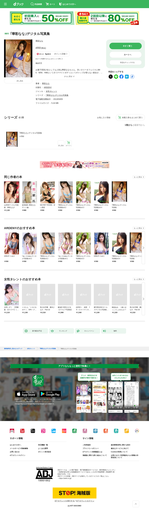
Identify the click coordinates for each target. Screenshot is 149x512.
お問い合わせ (15, 452)
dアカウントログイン (17, 455)
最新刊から (139, 125)
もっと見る (138, 177)
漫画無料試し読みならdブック (13, 348)
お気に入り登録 (103, 117)
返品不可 (39, 63)
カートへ (127, 55)
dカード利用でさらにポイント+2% (48, 59)
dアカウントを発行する (65, 501)
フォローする (45, 40)
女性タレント (51, 91)
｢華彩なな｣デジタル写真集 (30, 133)
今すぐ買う (127, 46)
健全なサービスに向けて (120, 448)
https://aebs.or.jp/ (65, 478)
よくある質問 (43, 448)
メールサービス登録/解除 (19, 448)
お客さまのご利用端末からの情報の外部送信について (124, 456)
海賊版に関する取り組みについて (95, 455)
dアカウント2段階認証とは (92, 452)
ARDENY (48, 87)
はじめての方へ (15, 445)
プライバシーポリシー (91, 448)
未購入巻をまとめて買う (132, 117)
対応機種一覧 (43, 445)
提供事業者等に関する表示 (120, 445)
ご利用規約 (87, 445)
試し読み (20, 81)
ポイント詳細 (59, 54)
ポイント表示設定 (44, 452)
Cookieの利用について (119, 452)
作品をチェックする (127, 62)
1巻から (128, 125)
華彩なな (39, 41)
